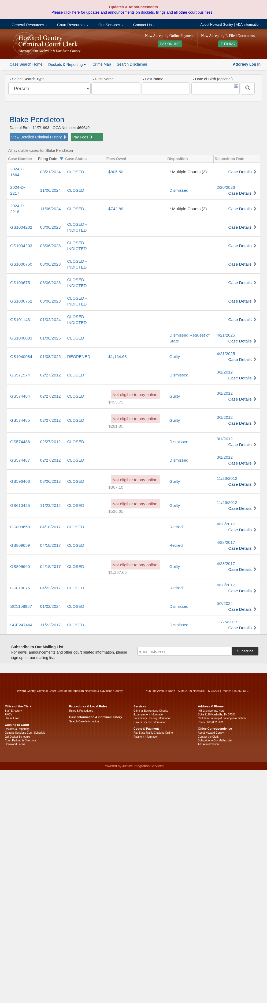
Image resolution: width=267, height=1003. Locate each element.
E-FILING (228, 44)
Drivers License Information (150, 722)
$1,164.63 (117, 356)
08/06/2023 (50, 227)
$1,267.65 (117, 572)
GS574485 (20, 420)
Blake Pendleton (37, 119)
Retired (176, 527)
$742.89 (115, 208)
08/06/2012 (50, 481)
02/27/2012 (50, 375)
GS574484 (20, 396)
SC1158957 (21, 606)
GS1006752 (21, 301)
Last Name (153, 79)
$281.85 (115, 426)
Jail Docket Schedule (17, 736)
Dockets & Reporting (17, 728)
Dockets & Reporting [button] (67, 64)
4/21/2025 (226, 335)
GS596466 (20, 481)
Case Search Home (26, 64)
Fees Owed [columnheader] (116, 159)
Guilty (174, 356)
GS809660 (20, 566)
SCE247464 (21, 625)
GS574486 (20, 441)
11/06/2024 (50, 190)
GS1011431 (21, 319)
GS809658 (20, 527)
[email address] (184, 651)
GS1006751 (21, 282)
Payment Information (146, 736)
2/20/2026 (226, 187)
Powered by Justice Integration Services (133, 766)
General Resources (29, 25)
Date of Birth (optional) (212, 79)
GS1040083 (21, 338)
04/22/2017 (50, 588)
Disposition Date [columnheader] (229, 159)
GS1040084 (21, 356)
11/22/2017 (50, 625)
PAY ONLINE (170, 44)
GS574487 (20, 460)
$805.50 (115, 171)
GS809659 (20, 545)
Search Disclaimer (132, 64)
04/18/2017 (50, 527)
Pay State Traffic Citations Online (153, 732)
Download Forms (15, 744)
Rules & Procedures (81, 710)
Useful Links (12, 718)
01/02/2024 (50, 319)
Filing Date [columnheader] (47, 159)
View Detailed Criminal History (38, 137)
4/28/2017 (226, 524)
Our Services (110, 25)
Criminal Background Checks (151, 710)
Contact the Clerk (208, 736)
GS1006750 (21, 264)
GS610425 (20, 505)
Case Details (240, 171)
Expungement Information (149, 714)
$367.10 (115, 487)
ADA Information (248, 25)
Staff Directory (13, 710)
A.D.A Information (208, 744)
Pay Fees (82, 137)
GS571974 (20, 375)
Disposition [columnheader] (177, 159)
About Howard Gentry (217, 25)
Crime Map (101, 64)
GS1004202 (21, 227)
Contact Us (143, 25)
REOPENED (78, 356)
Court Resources (72, 25)
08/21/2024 (50, 171)
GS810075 (20, 588)
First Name (102, 79)
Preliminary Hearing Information (152, 718)
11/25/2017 (227, 622)
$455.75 (115, 402)
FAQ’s (8, 714)
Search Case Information (84, 721)
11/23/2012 (50, 505)
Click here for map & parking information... (223, 718)
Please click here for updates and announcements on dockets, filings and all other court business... (133, 12)
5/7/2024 (225, 603)
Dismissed (178, 190)
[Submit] (248, 88)
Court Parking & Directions (20, 740)
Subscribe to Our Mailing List (215, 740)
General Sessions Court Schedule (25, 732)
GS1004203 (21, 245)
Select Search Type (26, 79)
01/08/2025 (50, 338)
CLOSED (75, 171)
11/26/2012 (227, 478)
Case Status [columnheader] (76, 159)
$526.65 (115, 511)
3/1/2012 (225, 372)
